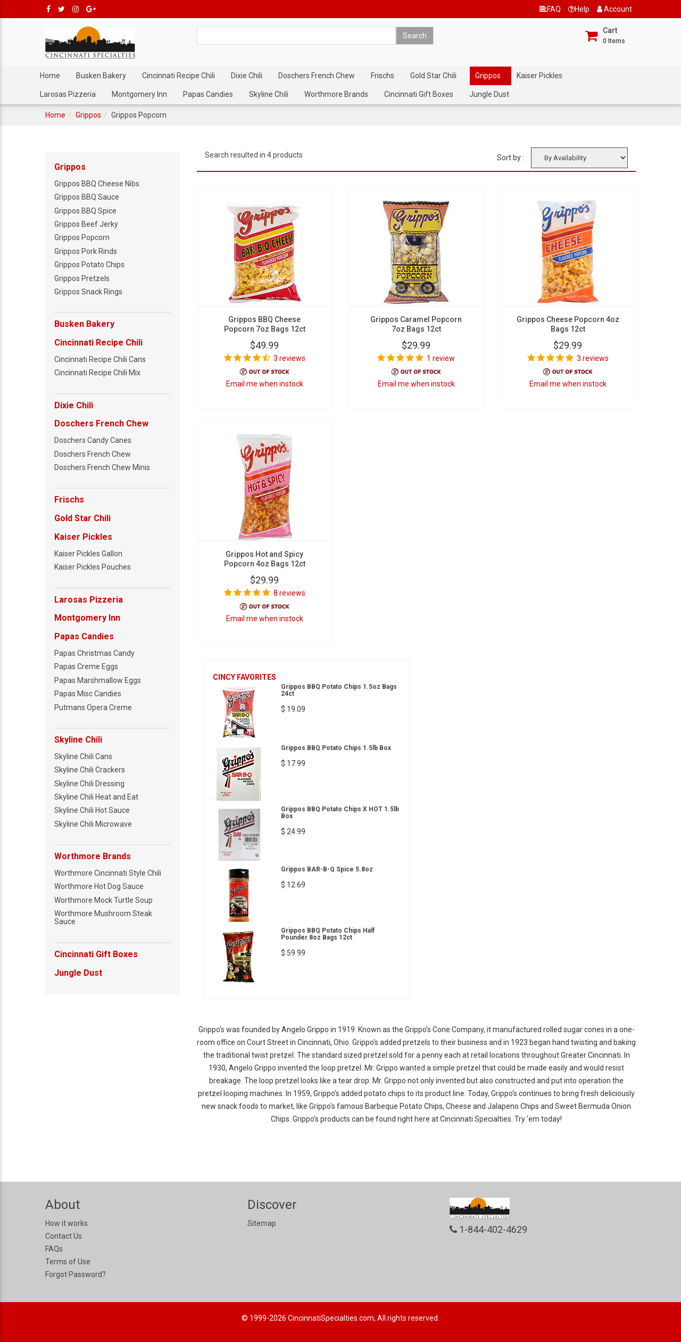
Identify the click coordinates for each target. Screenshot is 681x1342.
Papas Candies (208, 94)
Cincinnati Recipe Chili (178, 75)
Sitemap (261, 1223)
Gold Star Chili (433, 75)
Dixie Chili (246, 75)
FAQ (550, 9)
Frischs (382, 75)
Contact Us (63, 1236)
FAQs (54, 1249)
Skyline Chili (268, 94)
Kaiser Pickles (539, 75)
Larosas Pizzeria (68, 94)
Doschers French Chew (316, 75)
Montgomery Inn (139, 94)
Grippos (488, 75)
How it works (66, 1223)
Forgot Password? (75, 1274)
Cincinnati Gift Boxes (418, 94)
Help (578, 9)
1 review (441, 358)
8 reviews (289, 593)
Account (614, 9)
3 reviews (289, 358)
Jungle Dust (489, 94)
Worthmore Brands (336, 94)
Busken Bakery (101, 75)
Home (50, 75)
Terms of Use (67, 1261)
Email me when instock (264, 384)
